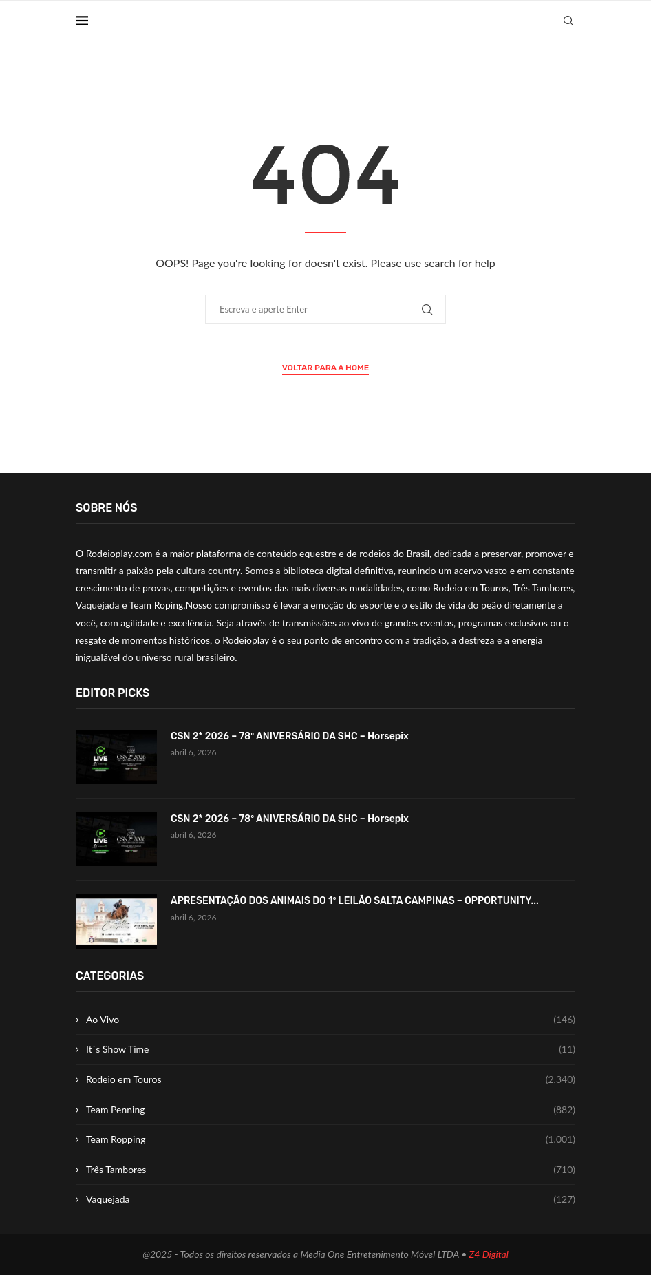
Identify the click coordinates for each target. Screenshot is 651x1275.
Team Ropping (330, 1139)
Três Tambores (330, 1170)
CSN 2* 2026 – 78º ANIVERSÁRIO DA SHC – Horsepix (290, 736)
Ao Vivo (330, 1019)
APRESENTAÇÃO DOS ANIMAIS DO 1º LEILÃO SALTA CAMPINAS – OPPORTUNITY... (355, 901)
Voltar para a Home (326, 367)
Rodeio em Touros (330, 1079)
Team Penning (330, 1110)
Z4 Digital (489, 1254)
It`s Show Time (330, 1049)
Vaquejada (330, 1199)
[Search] (568, 21)
